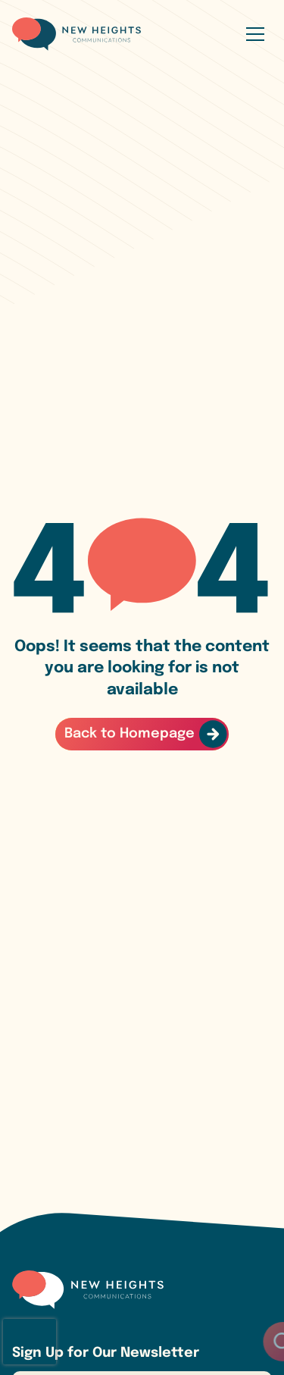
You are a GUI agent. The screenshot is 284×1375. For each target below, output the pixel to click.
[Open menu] (255, 34)
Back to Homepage (129, 734)
